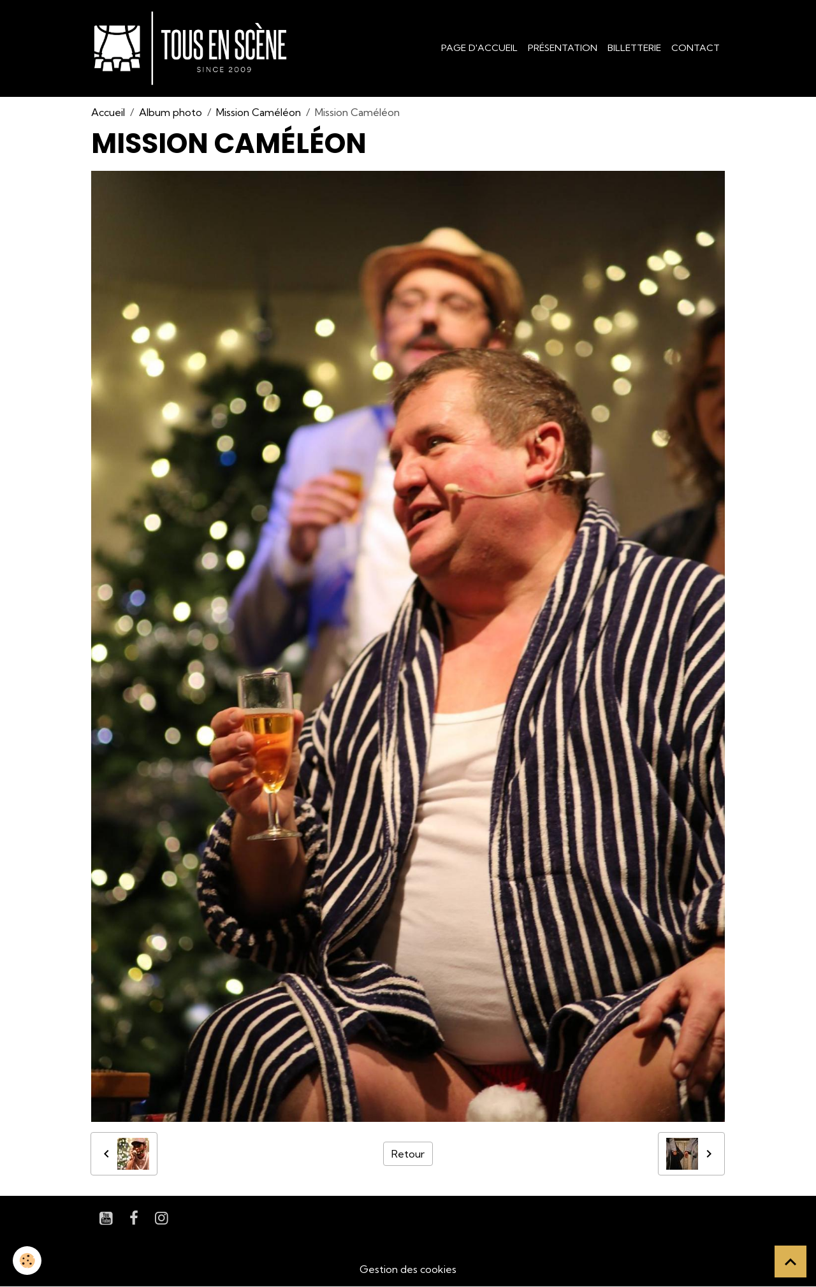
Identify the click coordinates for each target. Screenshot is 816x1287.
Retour (408, 1153)
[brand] (193, 48)
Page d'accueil (479, 48)
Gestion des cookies (408, 1269)
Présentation (562, 48)
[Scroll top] (790, 1261)
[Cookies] (27, 1260)
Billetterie (634, 48)
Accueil (108, 112)
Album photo (170, 112)
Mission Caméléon (258, 112)
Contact (695, 48)
